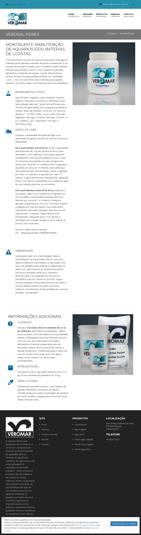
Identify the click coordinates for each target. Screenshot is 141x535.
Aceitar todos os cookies (124, 523)
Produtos (102, 15)
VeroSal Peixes (127, 33)
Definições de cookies (86, 525)
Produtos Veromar (49, 434)
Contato (128, 15)
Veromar (88, 15)
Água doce (79, 434)
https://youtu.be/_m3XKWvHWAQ (39, 233)
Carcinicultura (81, 424)
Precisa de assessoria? (17, 4)
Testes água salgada (84, 439)
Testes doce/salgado (84, 444)
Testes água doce (83, 449)
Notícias (45, 439)
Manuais (115, 15)
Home (73, 15)
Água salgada (81, 429)
